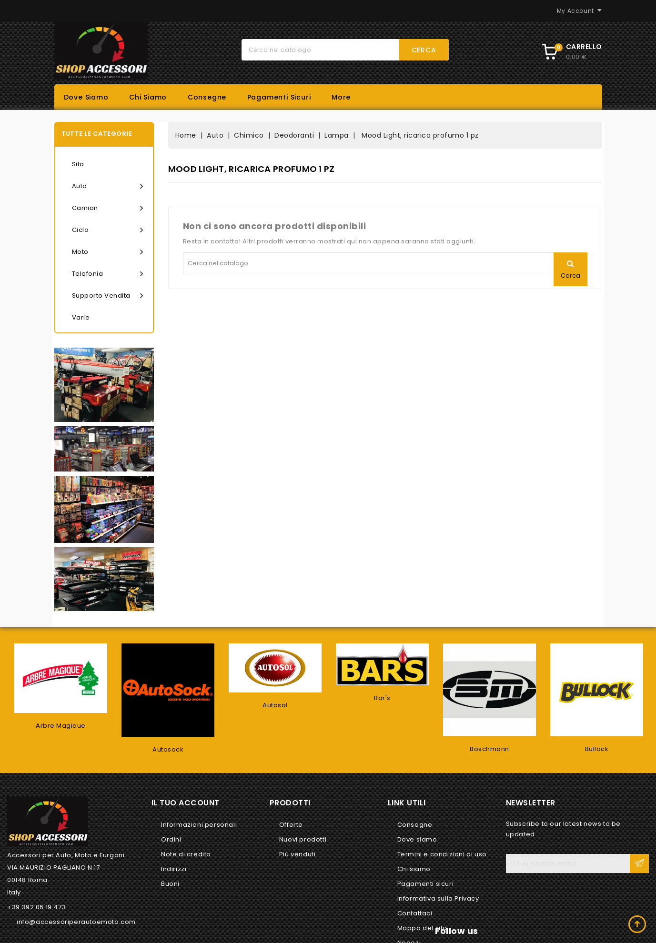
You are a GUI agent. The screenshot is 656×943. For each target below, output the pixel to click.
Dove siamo (86, 97)
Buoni (170, 883)
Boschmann (489, 748)
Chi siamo (148, 97)
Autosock (167, 749)
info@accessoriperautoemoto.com (76, 921)
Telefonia (107, 274)
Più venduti (297, 854)
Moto (107, 252)
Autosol (275, 705)
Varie (81, 317)
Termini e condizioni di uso (442, 854)
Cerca (424, 50)
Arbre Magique (61, 725)
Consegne (207, 97)
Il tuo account (185, 802)
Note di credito (186, 854)
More (341, 97)
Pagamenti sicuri (279, 97)
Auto (107, 186)
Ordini (171, 839)
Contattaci (415, 913)
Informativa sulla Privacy (438, 898)
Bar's (382, 697)
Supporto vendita (107, 296)
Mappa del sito (422, 928)
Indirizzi (173, 868)
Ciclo (107, 230)
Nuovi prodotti (302, 839)
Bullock (597, 748)
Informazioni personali (199, 824)
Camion (107, 208)
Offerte (291, 824)
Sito (78, 164)
